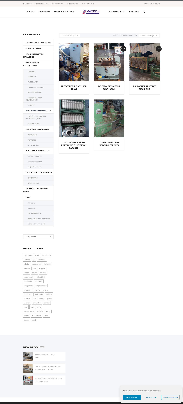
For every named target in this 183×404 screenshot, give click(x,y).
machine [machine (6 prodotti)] (27, 290)
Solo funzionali (151, 397)
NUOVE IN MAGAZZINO (64, 12)
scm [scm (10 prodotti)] (32, 307)
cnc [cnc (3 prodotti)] (34, 268)
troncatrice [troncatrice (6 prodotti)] (36, 316)
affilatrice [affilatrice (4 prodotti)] (28, 255)
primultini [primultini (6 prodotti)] (37, 303)
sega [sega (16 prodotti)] (39, 307)
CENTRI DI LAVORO (33, 48)
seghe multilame (34, 156)
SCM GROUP (44, 12)
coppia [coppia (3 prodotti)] (42, 268)
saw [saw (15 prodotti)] (25, 307)
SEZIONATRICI (33, 145)
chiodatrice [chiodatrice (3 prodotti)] (36, 264)
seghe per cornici (35, 161)
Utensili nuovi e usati (36, 224)
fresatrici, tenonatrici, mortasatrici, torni (36, 117)
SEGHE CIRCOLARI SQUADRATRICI (34, 98)
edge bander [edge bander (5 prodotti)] (29, 277)
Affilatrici (31, 203)
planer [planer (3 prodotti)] (27, 303)
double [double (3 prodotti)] (43, 272)
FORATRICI (32, 140)
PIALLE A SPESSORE (35, 87)
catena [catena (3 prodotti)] (27, 260)
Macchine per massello (37, 110)
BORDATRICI (32, 135)
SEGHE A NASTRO (35, 92)
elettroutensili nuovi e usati (39, 218)
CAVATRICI (32, 71)
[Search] (143, 11)
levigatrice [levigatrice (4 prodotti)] (28, 285)
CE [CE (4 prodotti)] (34, 260)
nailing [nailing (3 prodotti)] (49, 294)
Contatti (134, 12)
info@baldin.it (89, 3)
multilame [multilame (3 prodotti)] (39, 294)
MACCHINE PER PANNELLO (37, 129)
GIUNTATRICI (33, 178)
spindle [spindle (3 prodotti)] (40, 311)
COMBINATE (32, 76)
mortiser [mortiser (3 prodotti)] (28, 294)
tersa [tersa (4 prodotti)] (48, 311)
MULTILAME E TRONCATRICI (37, 151)
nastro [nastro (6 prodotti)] (27, 298)
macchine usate (117, 12)
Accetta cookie (131, 397)
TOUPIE (31, 105)
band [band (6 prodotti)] (37, 255)
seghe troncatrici (35, 167)
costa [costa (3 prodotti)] (26, 272)
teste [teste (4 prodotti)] (26, 316)
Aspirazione (32, 208)
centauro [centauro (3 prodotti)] (42, 260)
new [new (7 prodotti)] (34, 298)
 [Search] (51, 236)
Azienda (31, 12)
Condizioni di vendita (152, 3)
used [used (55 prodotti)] (34, 320)
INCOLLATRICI (33, 183)
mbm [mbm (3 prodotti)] (45, 290)
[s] (38, 236)
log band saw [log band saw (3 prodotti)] (41, 285)
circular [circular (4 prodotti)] (27, 268)
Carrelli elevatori (34, 213)
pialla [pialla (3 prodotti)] (49, 298)
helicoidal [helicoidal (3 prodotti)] (28, 281)
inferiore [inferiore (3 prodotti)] (38, 281)
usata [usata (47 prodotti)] (46, 316)
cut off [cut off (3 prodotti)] (34, 272)
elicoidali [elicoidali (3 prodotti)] (41, 277)
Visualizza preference (170, 397)
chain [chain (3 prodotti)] (26, 264)
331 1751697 (58, 3)
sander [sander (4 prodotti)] (46, 303)
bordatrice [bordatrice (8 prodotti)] (46, 255)
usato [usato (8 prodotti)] (26, 320)
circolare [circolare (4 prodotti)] (47, 264)
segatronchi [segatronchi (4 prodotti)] (29, 311)
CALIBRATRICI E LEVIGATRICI (38, 42)
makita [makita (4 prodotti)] (37, 290)
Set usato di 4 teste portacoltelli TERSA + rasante (73, 145)
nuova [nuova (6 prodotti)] (41, 298)
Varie (27, 197)
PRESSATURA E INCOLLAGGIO (38, 172)
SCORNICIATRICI (34, 124)
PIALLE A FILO (33, 82)
